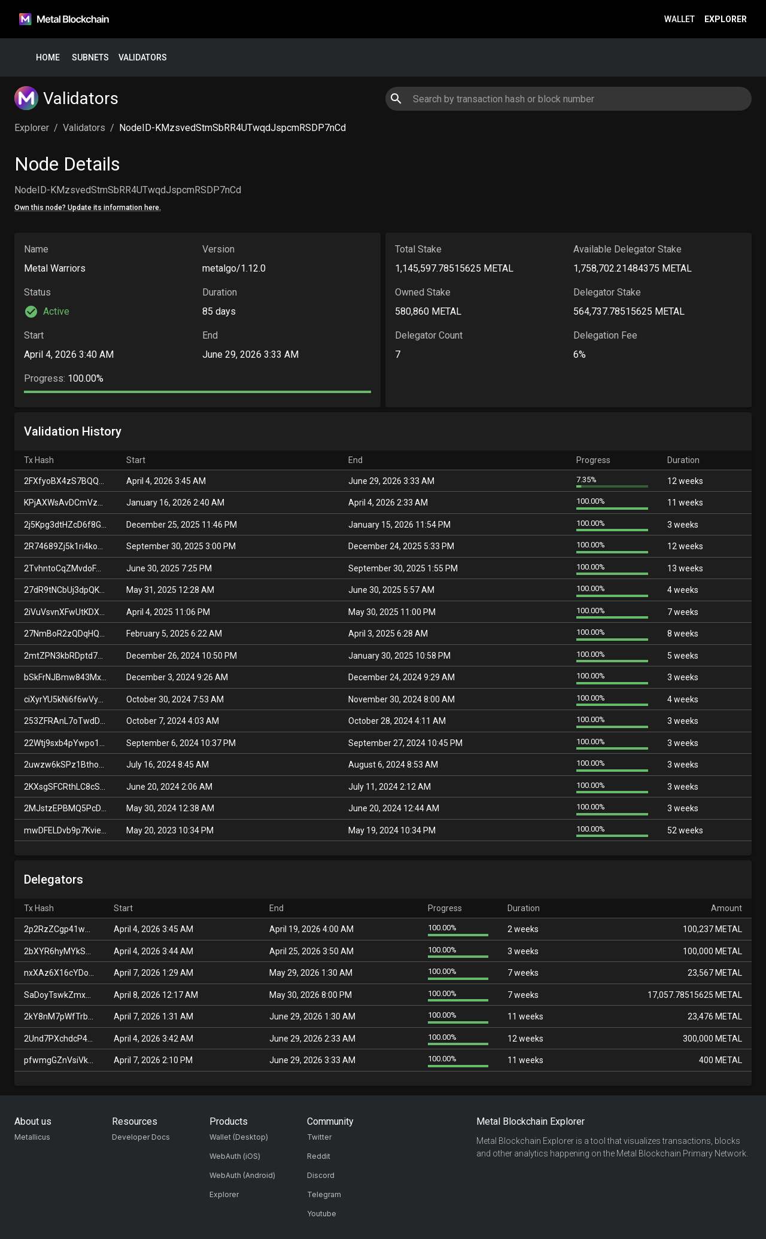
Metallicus (32, 1137)
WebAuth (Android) (242, 1175)
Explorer (726, 19)
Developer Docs (141, 1137)
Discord (321, 1175)
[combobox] (568, 98)
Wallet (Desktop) (238, 1137)
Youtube (321, 1213)
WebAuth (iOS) (234, 1156)
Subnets (90, 58)
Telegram (324, 1194)
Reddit (318, 1156)
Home (48, 58)
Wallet (679, 19)
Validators (143, 58)
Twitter (319, 1137)
